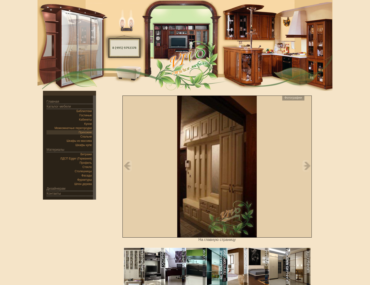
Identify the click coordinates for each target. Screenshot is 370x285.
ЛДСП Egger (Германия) (76, 158)
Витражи (86, 154)
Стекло (87, 167)
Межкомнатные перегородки (73, 128)
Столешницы (83, 171)
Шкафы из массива (79, 140)
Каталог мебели (58, 106)
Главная (52, 101)
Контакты (53, 193)
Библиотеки (84, 111)
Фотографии (293, 97)
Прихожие (85, 132)
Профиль (86, 162)
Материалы (55, 149)
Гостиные (86, 115)
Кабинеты (85, 119)
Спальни (86, 136)
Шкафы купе (83, 145)
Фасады (86, 175)
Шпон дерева (83, 184)
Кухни (88, 124)
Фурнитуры (84, 179)
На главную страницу (217, 240)
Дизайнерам (55, 188)
